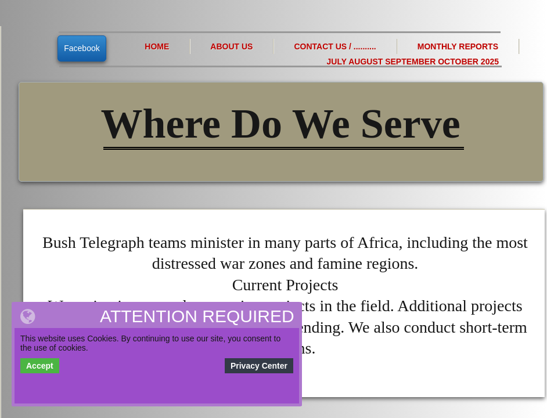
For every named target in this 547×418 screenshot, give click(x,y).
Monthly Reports (458, 46)
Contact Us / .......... (335, 46)
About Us (231, 46)
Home (157, 46)
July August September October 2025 (413, 61)
